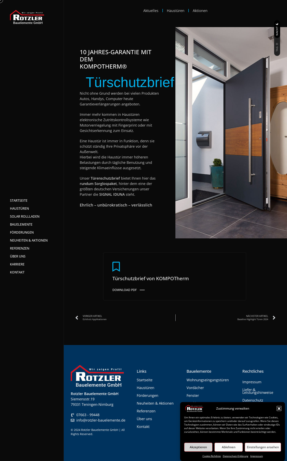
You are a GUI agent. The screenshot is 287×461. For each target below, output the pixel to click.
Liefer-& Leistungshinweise (257, 391)
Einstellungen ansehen (263, 447)
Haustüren (175, 10)
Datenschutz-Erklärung (235, 456)
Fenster (193, 395)
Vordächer (195, 387)
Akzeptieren (198, 447)
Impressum (256, 456)
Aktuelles (150, 10)
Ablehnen (228, 447)
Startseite (144, 379)
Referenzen (146, 411)
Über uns (144, 418)
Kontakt (143, 426)
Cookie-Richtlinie (211, 456)
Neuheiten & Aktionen (155, 403)
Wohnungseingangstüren (208, 379)
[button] (279, 408)
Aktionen (200, 10)
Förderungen (147, 395)
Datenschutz (252, 400)
